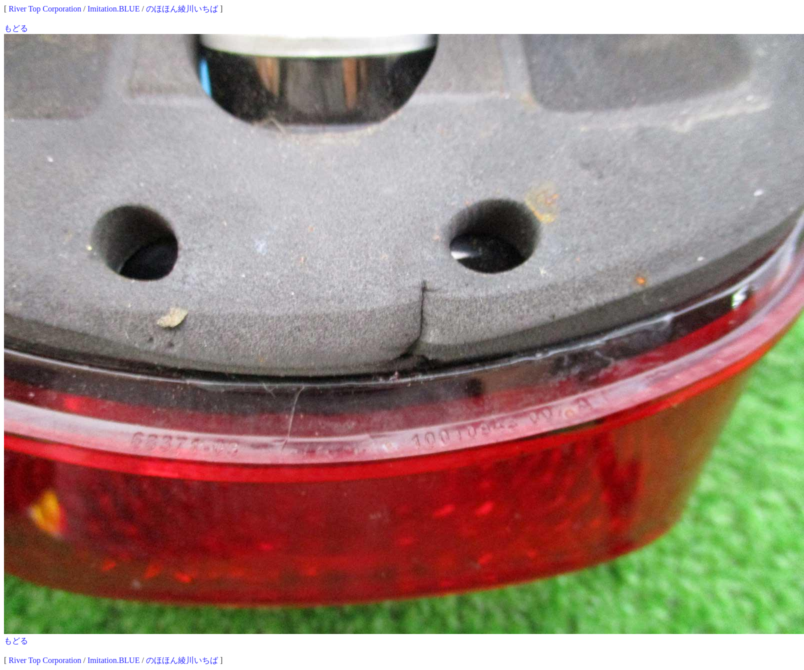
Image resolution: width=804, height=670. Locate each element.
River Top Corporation (44, 8)
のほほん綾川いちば (182, 8)
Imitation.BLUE (114, 8)
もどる (16, 28)
